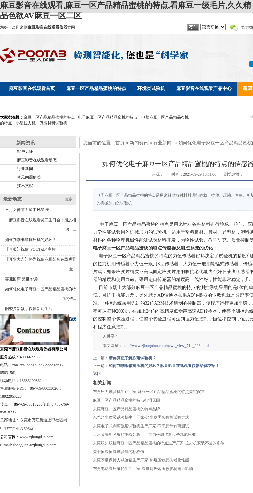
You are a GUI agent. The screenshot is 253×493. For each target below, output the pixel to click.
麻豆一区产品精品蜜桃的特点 (49, 117)
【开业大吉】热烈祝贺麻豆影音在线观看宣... (40, 264)
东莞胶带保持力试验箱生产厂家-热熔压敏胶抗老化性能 (141, 460)
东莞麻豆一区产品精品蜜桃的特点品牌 (126, 409)
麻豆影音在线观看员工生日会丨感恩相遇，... (42, 225)
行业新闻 (162, 142)
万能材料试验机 (53, 123)
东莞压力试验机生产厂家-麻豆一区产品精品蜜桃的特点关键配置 (149, 391)
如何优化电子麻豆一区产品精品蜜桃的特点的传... (40, 294)
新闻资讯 (139, 142)
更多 (69, 199)
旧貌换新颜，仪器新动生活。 (30, 308)
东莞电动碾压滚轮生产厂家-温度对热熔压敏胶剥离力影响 (143, 468)
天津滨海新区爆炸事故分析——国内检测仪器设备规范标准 (144, 434)
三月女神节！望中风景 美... (28, 209)
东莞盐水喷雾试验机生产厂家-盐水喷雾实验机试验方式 (141, 417)
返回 (97, 373)
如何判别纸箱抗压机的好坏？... (32, 239)
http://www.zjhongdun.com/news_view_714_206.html (166, 345)
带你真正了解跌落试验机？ (132, 358)
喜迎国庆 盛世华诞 (21, 279)
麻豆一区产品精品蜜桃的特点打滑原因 (126, 400)
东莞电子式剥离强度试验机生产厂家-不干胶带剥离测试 (141, 426)
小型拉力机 (26, 123)
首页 (120, 142)
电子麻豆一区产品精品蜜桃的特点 (107, 117)
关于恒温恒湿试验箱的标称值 (118, 451)
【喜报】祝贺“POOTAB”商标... (32, 249)
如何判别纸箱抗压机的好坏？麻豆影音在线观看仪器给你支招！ (164, 366)
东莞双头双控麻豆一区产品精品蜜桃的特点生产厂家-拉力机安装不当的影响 (159, 443)
